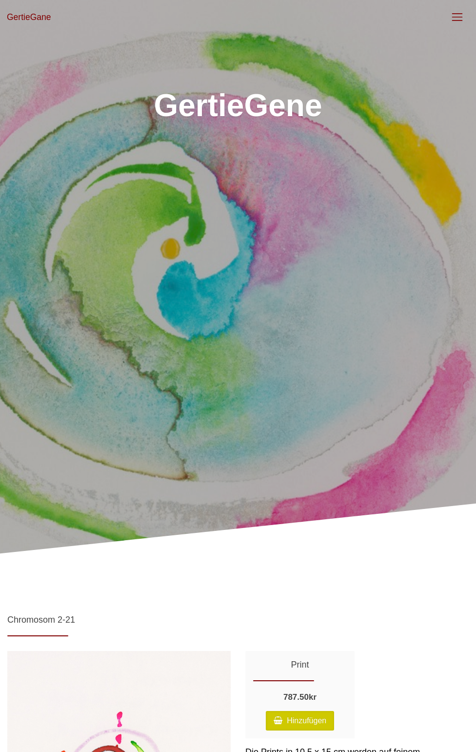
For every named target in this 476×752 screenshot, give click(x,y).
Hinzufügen (300, 720)
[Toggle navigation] (457, 16)
